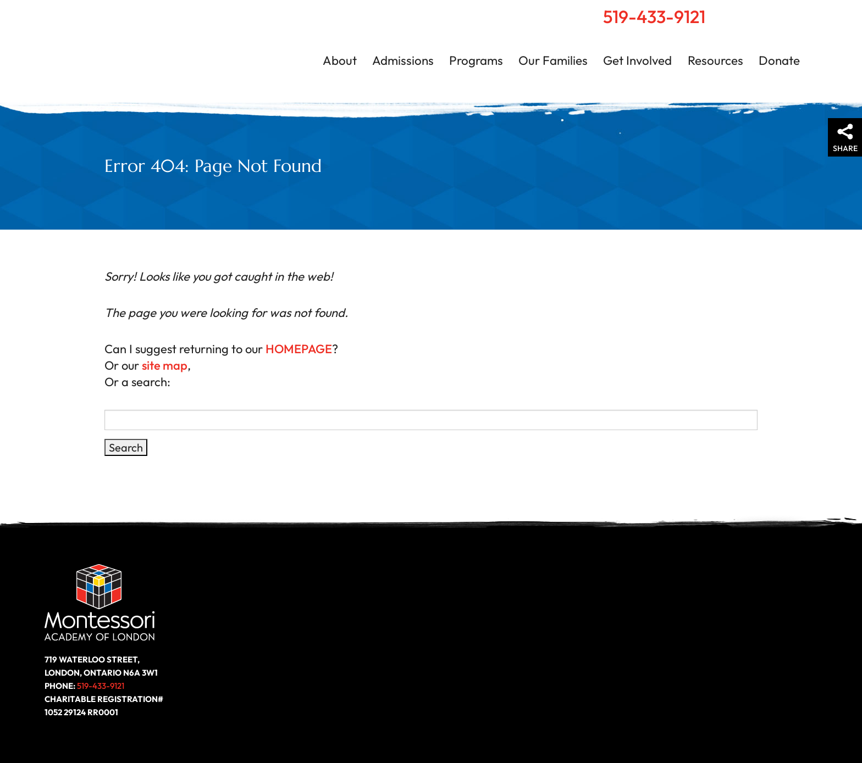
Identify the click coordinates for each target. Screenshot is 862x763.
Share (845, 148)
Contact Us (808, 12)
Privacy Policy (612, 722)
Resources (715, 60)
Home (759, 11)
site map (161, 365)
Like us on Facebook (719, 652)
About (340, 60)
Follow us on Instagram (798, 652)
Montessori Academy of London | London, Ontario (137, 51)
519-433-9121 (654, 16)
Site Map (671, 722)
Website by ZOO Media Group (757, 722)
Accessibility (543, 722)
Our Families (553, 60)
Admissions (403, 60)
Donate (779, 60)
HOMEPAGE (295, 349)
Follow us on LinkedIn (758, 652)
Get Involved (637, 60)
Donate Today (309, 653)
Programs (476, 60)
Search (782, 11)
